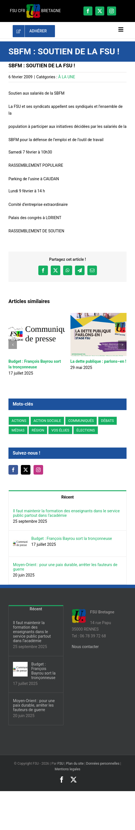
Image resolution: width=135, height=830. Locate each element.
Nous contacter (85, 646)
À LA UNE (66, 77)
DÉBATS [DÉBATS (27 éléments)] (107, 421)
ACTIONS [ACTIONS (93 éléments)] (19, 421)
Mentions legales (67, 769)
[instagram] (111, 10)
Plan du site (74, 764)
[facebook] (87, 10)
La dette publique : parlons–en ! (98, 361)
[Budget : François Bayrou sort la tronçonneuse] (20, 539)
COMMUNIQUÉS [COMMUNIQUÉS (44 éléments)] (81, 421)
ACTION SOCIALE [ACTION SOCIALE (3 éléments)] (47, 421)
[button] (12, 345)
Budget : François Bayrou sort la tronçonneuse (71, 538)
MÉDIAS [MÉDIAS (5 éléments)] (18, 430)
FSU (60, 764)
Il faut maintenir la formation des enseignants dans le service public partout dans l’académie (66, 513)
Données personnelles (102, 764)
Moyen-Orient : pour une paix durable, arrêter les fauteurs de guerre (65, 566)
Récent (67, 497)
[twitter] (99, 10)
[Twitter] (25, 470)
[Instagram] (38, 470)
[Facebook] (13, 470)
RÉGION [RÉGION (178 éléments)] (38, 430)
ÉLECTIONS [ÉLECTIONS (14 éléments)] (85, 430)
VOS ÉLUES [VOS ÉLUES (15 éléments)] (60, 430)
